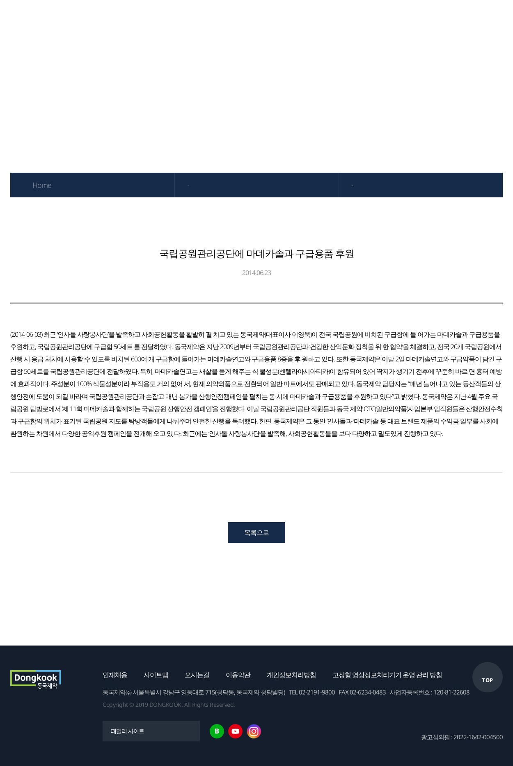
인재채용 (115, 674)
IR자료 (236, 18)
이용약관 (238, 674)
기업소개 (118, 18)
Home (41, 185)
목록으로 (256, 532)
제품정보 (177, 18)
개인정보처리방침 (291, 674)
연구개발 (295, 18)
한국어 (501, 18)
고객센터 (472, 18)
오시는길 (197, 674)
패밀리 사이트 (127, 731)
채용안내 (413, 18)
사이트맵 (156, 674)
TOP (487, 680)
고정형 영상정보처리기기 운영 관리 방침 (387, 674)
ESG (354, 18)
